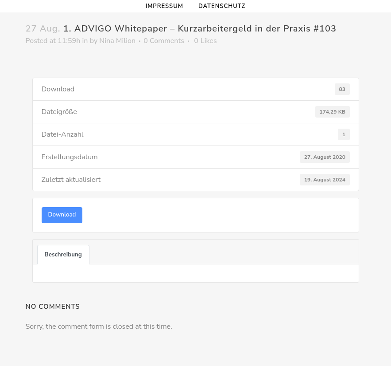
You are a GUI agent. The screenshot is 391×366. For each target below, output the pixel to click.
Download (62, 215)
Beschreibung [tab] (63, 255)
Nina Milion (117, 41)
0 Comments (163, 41)
